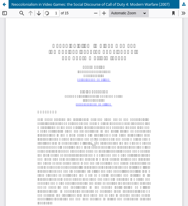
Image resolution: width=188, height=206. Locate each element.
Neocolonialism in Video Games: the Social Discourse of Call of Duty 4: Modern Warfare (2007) (90, 4)
